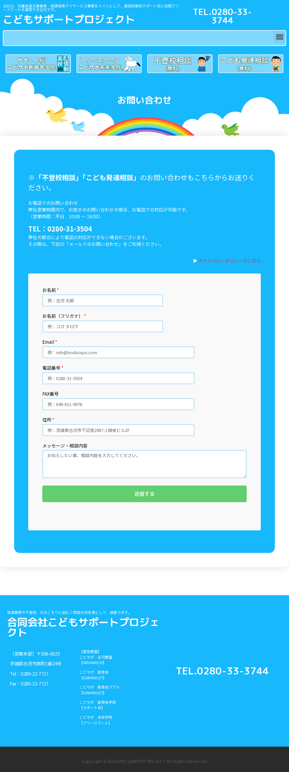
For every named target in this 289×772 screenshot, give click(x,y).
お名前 (49, 290)
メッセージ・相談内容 (64, 446)
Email (48, 342)
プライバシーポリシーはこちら (229, 260)
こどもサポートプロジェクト (69, 19)
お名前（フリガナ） (62, 316)
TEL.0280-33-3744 (222, 16)
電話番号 (51, 368)
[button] (280, 37)
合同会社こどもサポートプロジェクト (83, 627)
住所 (46, 420)
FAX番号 (50, 394)
